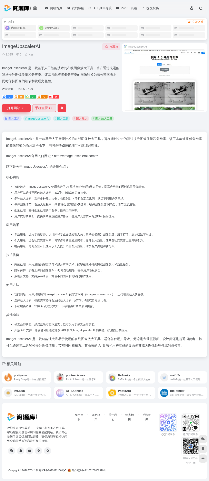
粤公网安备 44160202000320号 (87, 470)
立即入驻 (195, 21)
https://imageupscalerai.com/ (75, 156)
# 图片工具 (62, 118)
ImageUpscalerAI (18, 139)
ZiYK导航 (33, 470)
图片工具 (12, 118)
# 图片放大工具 (102, 118)
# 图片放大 (81, 118)
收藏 (111, 46)
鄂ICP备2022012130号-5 (52, 470)
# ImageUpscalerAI (37, 118)
